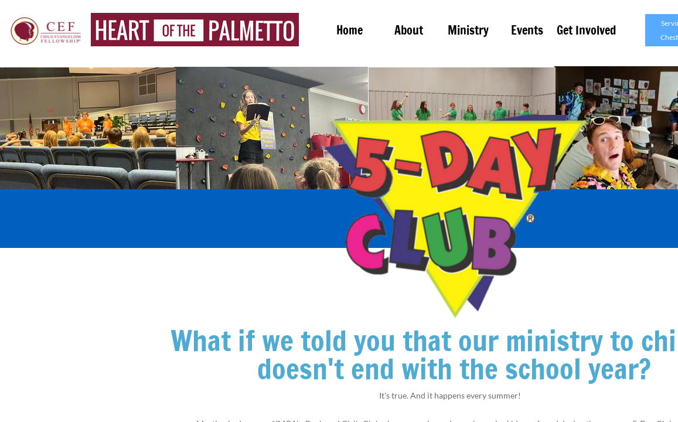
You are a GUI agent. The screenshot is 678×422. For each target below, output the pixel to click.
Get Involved (586, 30)
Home (349, 30)
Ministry (468, 30)
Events (527, 30)
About (408, 30)
